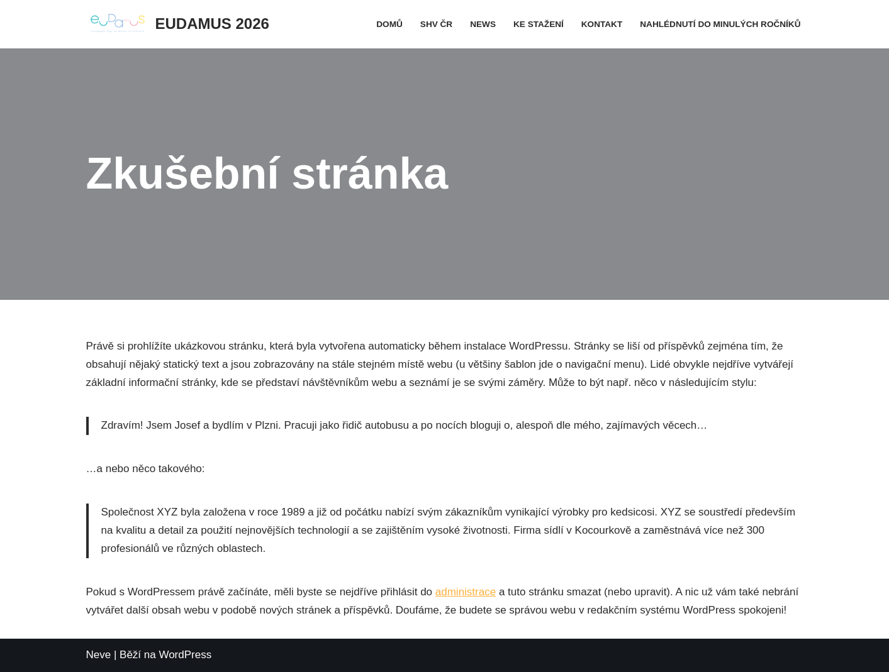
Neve (98, 655)
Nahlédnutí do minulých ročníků (720, 24)
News (483, 24)
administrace (465, 592)
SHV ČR (436, 24)
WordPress (185, 655)
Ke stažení (538, 24)
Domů (389, 24)
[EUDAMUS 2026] (177, 24)
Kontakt (601, 24)
